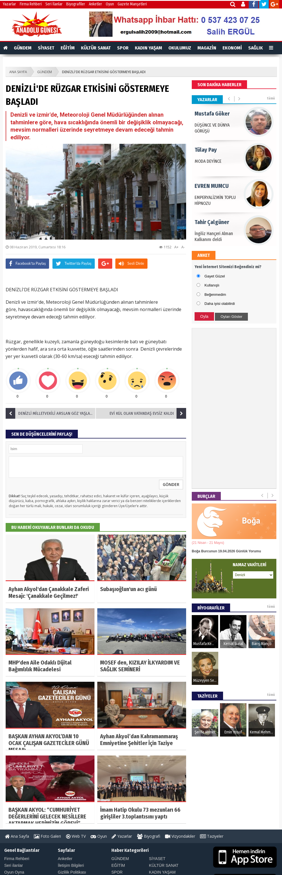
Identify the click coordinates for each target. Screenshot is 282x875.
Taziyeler (211, 836)
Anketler (95, 4)
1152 (165, 246)
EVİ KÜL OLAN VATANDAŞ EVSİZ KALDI (147, 413)
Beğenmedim (215, 294)
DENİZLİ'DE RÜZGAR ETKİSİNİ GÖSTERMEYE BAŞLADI (104, 72)
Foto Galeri (47, 836)
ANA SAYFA (18, 72)
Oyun (110, 4)
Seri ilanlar (13, 865)
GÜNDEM (23, 48)
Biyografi (148, 836)
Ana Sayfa (17, 836)
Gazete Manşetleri (132, 4)
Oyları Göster (231, 316)
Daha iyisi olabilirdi (219, 303)
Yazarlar (9, 4)
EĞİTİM (68, 48)
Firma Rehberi (31, 4)
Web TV (76, 836)
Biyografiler (75, 4)
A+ (176, 246)
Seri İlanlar (54, 4)
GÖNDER (171, 484)
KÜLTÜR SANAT (96, 48)
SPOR (123, 48)
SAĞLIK (255, 48)
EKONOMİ (232, 48)
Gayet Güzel (214, 276)
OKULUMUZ (179, 48)
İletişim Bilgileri (71, 865)
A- (183, 246)
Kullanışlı (211, 285)
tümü (271, 98)
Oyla (204, 316)
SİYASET (46, 48)
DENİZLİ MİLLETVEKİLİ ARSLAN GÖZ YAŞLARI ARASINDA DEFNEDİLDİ (51, 413)
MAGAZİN (206, 48)
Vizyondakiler (180, 836)
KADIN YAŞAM (148, 48)
